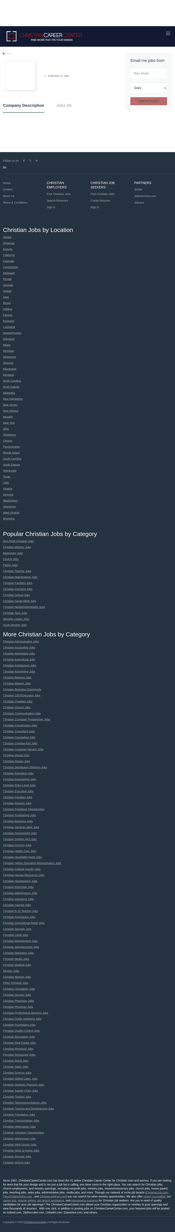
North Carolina (12, 380)
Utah (6, 482)
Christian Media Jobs (16, 959)
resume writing (27, 1200)
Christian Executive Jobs (18, 791)
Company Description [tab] (23, 105)
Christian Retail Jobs (15, 1060)
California (9, 255)
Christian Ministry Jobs (17, 547)
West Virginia (11, 512)
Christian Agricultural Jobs (19, 659)
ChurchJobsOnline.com (17, 1196)
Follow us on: (11, 160)
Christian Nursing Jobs (17, 994)
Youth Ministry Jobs (15, 625)
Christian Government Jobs (20, 833)
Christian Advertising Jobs (19, 653)
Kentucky (9, 321)
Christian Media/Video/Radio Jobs (24, 607)
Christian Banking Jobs (17, 677)
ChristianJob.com (157, 1192)
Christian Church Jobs (16, 707)
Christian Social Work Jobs (19, 601)
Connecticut (10, 267)
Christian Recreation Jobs (19, 1036)
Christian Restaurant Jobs (19, 1054)
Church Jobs (11, 559)
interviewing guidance (84, 1200)
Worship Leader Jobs (16, 619)
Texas (6, 476)
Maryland (9, 339)
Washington (10, 500)
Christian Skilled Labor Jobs (20, 1078)
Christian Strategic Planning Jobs (23, 1084)
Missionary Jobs (13, 553)
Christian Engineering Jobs (19, 779)
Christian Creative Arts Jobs (20, 743)
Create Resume (100, 200)
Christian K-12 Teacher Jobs (20, 911)
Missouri (8, 362)
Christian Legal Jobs (15, 935)
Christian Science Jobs (17, 1072)
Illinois (7, 303)
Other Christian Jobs (15, 982)
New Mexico (10, 410)
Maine (7, 345)
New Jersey (10, 404)
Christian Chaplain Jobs (17, 701)
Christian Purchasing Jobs (19, 917)
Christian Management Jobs (20, 941)
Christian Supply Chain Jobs (20, 1090)
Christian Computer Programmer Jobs (26, 719)
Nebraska (9, 392)
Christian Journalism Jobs (19, 988)
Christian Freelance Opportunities (24, 809)
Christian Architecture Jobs (19, 665)
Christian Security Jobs (17, 929)
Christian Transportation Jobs (21, 1120)
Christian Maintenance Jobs (20, 577)
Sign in (51, 207)
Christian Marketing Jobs (18, 953)
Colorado (8, 261)
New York (9, 422)
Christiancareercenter (34, 1222)
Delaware (9, 273)
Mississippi (10, 368)
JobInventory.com (145, 196)
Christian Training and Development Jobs (28, 1108)
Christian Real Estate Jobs (19, 1042)
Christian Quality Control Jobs (21, 1030)
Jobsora (139, 202)
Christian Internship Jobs (18, 887)
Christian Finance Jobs (17, 803)
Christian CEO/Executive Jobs (21, 695)
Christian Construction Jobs (20, 725)
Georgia (8, 285)
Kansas (7, 315)
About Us (9, 196)
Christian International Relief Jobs (24, 923)
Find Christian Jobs (102, 194)
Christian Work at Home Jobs (21, 1150)
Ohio (6, 428)
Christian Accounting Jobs (19, 647)
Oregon (7, 440)
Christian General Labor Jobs (21, 827)
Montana (8, 374)
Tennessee (10, 470)
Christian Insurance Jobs (18, 899)
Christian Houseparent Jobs (20, 881)
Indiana (7, 309)
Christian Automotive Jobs (19, 671)
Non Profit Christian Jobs (18, 541)
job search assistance (50, 1200)
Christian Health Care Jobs (19, 851)
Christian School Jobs (16, 595)
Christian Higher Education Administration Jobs (32, 863)
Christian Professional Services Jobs (25, 1012)
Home (6, 183)
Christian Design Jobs (16, 761)
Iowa (6, 297)
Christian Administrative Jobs (21, 641)
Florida (7, 279)
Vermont (8, 494)
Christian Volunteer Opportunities (23, 1132)
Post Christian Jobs (59, 194)
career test (9, 1200)
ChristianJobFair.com (53, 1196)
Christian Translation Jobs (19, 1114)
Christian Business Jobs (18, 821)
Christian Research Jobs (18, 1048)
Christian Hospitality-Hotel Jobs (22, 857)
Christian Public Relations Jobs (22, 1018)
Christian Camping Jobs (18, 589)
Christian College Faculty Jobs (22, 869)
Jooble (138, 189)
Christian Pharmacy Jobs (18, 1000)
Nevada (8, 416)
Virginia (7, 488)
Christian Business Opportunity (22, 689)
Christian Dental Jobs (16, 755)
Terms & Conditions (15, 202)
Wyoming (9, 518)
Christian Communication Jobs (22, 713)
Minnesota (9, 357)
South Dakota (11, 464)
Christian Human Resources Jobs (24, 875)
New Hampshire (13, 398)
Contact (8, 189)
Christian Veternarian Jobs (19, 1126)
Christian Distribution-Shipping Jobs (25, 767)
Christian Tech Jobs (15, 613)
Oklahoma (9, 434)
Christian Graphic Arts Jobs (20, 839)
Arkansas (9, 243)
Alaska (7, 237)
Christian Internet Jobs (17, 905)
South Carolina (12, 458)
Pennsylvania (11, 446)
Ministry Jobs (11, 971)
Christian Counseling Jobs (19, 737)
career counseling (154, 1196)
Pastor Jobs (10, 565)
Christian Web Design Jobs (20, 1144)
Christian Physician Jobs (18, 1006)
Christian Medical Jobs (17, 965)
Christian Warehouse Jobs (19, 1138)
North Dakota (11, 386)
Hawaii (7, 291)
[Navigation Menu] (168, 33)
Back (9, 53)
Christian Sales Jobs (15, 1066)
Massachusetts (12, 333)
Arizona (7, 249)
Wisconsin (9, 506)
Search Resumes (57, 200)
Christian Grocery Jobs (17, 845)
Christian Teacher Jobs (17, 571)
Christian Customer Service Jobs (23, 749)
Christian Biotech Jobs (17, 683)
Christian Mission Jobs (17, 976)
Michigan (8, 351)
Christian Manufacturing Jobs (21, 947)
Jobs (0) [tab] (64, 105)
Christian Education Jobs (18, 773)
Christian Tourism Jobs (17, 1096)
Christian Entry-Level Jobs (19, 785)
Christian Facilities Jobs (17, 583)
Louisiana (9, 327)
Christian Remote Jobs (17, 1156)
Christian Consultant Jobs (19, 731)
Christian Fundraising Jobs (19, 815)
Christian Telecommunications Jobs (25, 1102)
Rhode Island (11, 452)
